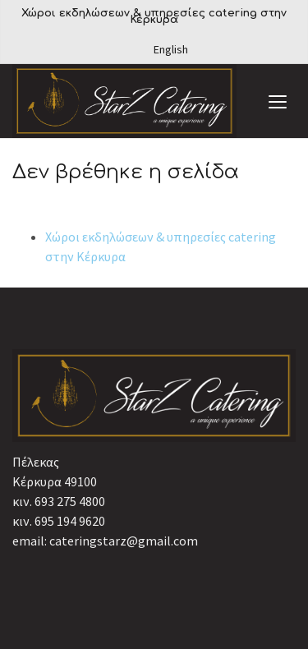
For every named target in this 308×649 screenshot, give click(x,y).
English (171, 49)
